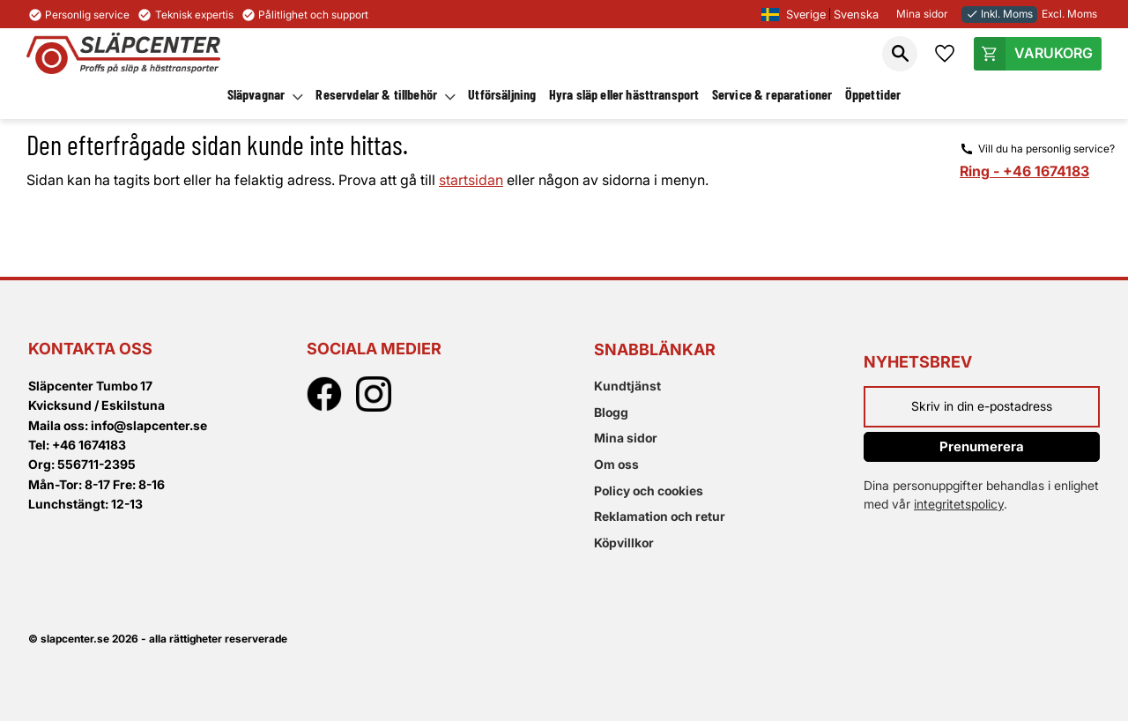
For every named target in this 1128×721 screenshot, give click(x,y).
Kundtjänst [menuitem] (627, 385)
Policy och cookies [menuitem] (648, 490)
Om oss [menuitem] (616, 464)
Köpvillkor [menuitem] (624, 542)
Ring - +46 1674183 (1024, 171)
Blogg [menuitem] (611, 412)
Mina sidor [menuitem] (625, 437)
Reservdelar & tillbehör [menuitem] (376, 93)
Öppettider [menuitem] (873, 93)
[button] (899, 53)
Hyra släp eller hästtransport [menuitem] (624, 93)
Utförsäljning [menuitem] (502, 93)
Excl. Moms (1069, 13)
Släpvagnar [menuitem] (256, 93)
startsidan (471, 180)
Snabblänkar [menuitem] (655, 349)
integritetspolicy (959, 503)
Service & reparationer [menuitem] (772, 93)
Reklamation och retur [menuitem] (659, 516)
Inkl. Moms (999, 13)
